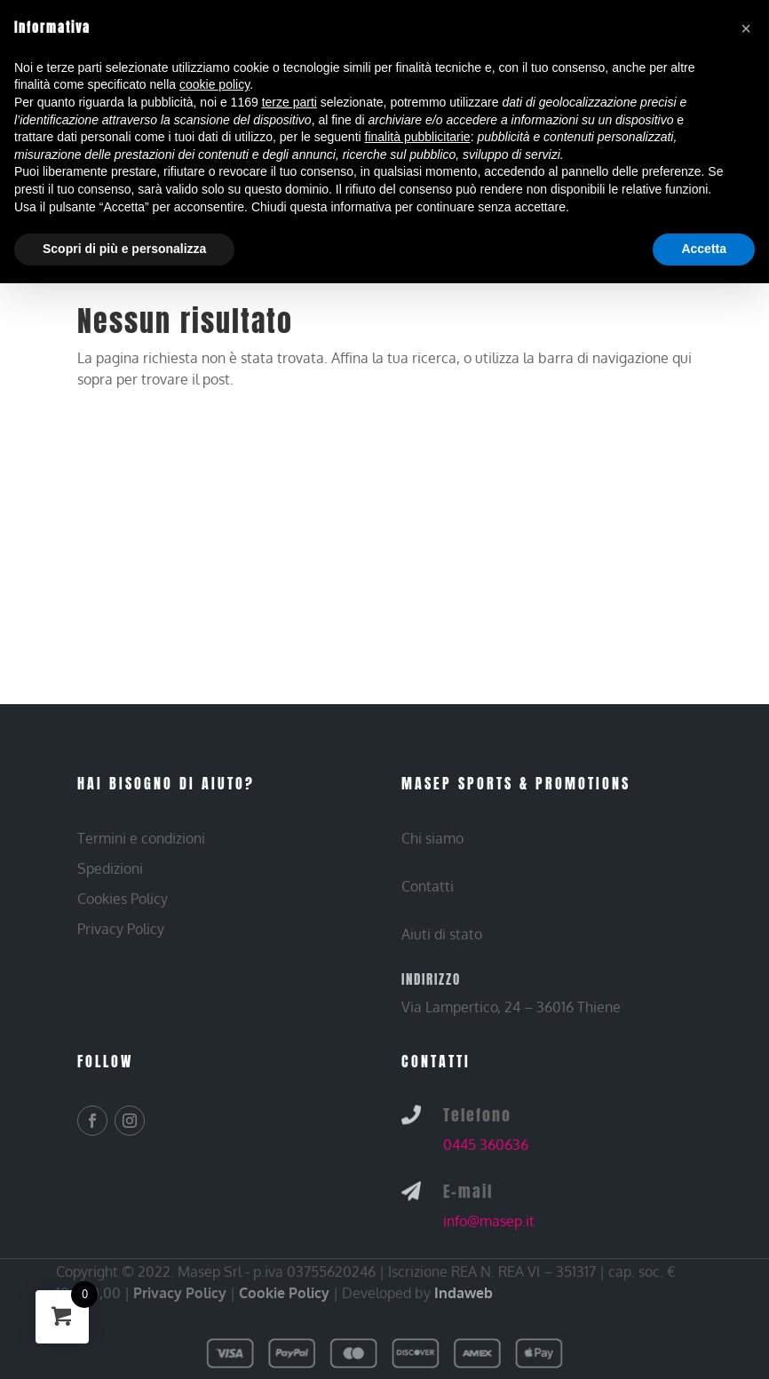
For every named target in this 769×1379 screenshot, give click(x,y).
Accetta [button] (703, 249)
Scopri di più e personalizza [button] (124, 249)
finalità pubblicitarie (418, 137)
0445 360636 (485, 1144)
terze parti (289, 102)
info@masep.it (489, 1221)
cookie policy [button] (214, 84)
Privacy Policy (179, 1293)
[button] (746, 28)
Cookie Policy (284, 1293)
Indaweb (463, 1293)
